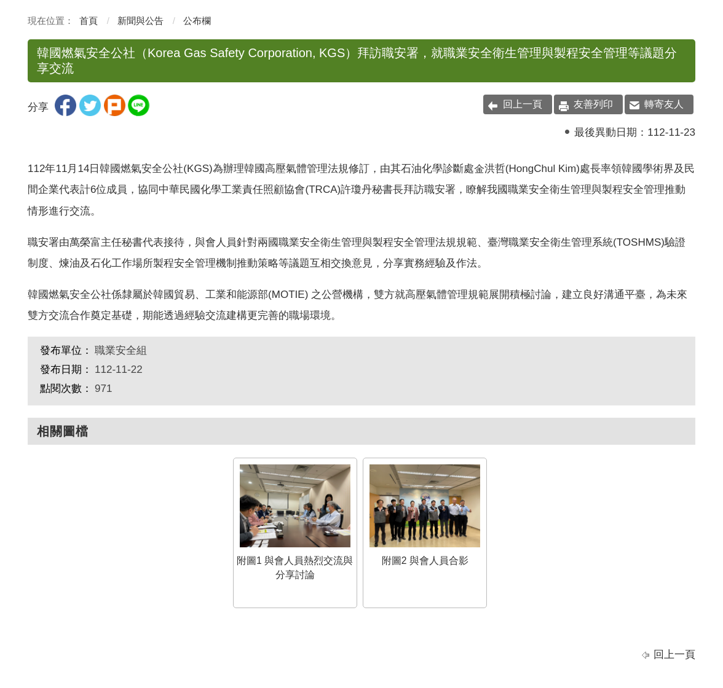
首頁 (88, 20)
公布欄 (197, 20)
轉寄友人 (664, 104)
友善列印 (593, 104)
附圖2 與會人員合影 (424, 515)
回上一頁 (522, 104)
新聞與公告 (140, 20)
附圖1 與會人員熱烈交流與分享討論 (295, 522)
